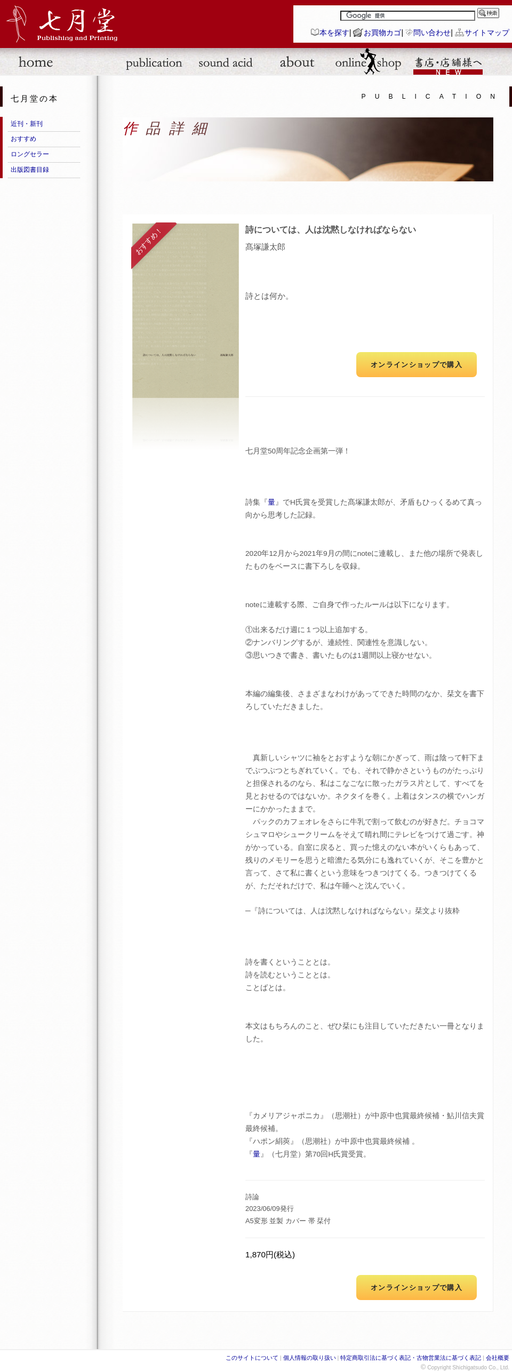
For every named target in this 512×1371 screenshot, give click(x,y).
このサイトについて (252, 1357)
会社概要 (497, 1357)
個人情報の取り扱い (309, 1357)
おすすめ (23, 138)
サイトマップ (487, 32)
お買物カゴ (382, 32)
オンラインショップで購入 (416, 365)
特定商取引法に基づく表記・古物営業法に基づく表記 (410, 1357)
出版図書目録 (30, 169)
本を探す (334, 32)
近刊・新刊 (27, 123)
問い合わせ (432, 32)
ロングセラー (30, 154)
